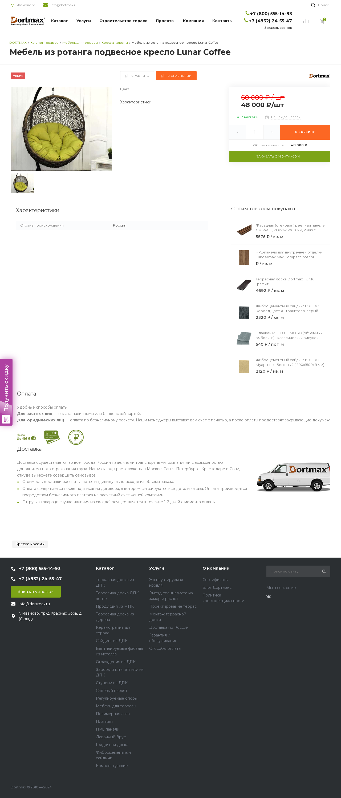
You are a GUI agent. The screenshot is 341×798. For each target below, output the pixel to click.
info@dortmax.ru (64, 5)
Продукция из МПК (115, 606)
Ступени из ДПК (112, 682)
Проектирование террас (173, 606)
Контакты (222, 20)
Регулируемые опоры (116, 698)
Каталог (59, 20)
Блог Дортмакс (217, 587)
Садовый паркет (111, 690)
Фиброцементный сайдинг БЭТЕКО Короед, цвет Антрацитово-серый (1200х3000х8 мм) (287, 311)
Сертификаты (215, 579)
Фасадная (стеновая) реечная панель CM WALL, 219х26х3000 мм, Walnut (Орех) (290, 230)
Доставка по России (169, 627)
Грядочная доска (112, 744)
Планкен (104, 721)
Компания (193, 20)
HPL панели (107, 729)
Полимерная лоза (113, 713)
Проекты (165, 20)
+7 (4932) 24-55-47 (270, 20)
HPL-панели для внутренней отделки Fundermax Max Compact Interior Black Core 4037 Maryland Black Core (289, 257)
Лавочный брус (111, 737)
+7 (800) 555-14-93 (271, 13)
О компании (216, 568)
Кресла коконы (29, 544)
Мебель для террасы (116, 706)
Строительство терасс (123, 20)
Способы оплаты (165, 648)
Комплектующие (112, 765)
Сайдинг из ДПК (112, 640)
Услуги (83, 20)
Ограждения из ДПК (116, 661)
